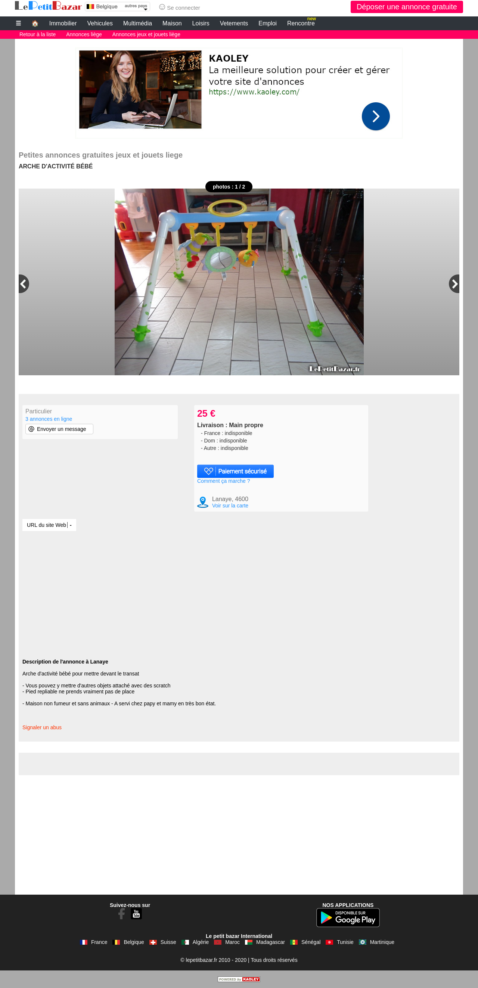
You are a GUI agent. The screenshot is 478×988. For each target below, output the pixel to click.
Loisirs (200, 23)
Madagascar (270, 942)
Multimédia (137, 23)
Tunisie (345, 942)
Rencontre (301, 22)
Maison (172, 23)
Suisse (168, 942)
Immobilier (63, 23)
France (99, 942)
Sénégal (310, 942)
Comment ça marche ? (223, 481)
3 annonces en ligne (48, 419)
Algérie (201, 942)
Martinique (382, 942)
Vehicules (100, 23)
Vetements (234, 23)
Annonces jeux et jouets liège (146, 34)
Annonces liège (84, 34)
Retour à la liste (37, 34)
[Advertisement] (239, 91)
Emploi (267, 23)
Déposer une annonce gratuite (407, 7)
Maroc (232, 942)
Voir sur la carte (230, 506)
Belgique (134, 942)
